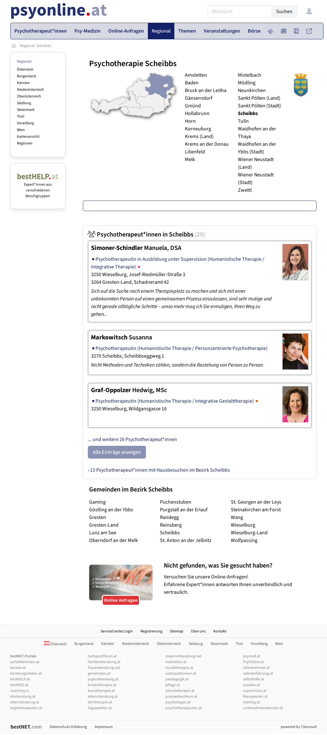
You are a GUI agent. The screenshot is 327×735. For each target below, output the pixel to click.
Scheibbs (44, 46)
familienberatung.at (104, 662)
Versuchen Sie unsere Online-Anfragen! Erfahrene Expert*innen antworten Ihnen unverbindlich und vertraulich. (239, 578)
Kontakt (219, 631)
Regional (27, 46)
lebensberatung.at (103, 696)
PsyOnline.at (253, 662)
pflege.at (172, 685)
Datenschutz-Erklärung (68, 727)
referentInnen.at (256, 667)
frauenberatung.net (104, 667)
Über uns (198, 631)
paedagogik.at (177, 679)
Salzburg (24, 103)
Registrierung (151, 631)
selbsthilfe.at (253, 679)
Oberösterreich (29, 96)
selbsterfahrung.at (258, 673)
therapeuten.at (255, 696)
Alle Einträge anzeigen (117, 452)
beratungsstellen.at (26, 673)
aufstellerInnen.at (24, 662)
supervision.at (254, 690)
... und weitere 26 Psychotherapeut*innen (132, 439)
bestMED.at (19, 685)
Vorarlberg (25, 123)
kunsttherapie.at (101, 690)
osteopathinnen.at (180, 673)
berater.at (18, 667)
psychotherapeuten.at (183, 708)
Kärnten (23, 83)
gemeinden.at (99, 673)
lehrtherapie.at (100, 702)
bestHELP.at (20, 679)
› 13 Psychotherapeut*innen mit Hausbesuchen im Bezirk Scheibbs (159, 470)
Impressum (104, 727)
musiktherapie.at (179, 667)
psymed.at (251, 656)
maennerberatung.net (183, 656)
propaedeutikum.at (181, 696)
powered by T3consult (299, 727)
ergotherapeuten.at (26, 708)
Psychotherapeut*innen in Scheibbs (146, 234)
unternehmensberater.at (263, 708)
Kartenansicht (28, 136)
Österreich (25, 69)
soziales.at (251, 685)
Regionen (25, 143)
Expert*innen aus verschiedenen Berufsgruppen (38, 187)
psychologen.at (178, 702)
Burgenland (26, 76)
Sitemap (176, 631)
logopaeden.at (100, 708)
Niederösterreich (30, 89)
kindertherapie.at (102, 685)
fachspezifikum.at (102, 656)
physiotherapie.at (179, 690)
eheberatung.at (22, 696)
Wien (21, 130)
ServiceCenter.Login (117, 631)
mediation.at (175, 662)
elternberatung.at (24, 702)
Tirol (20, 116)
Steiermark (25, 109)
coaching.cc (19, 690)
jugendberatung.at (103, 679)
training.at (251, 702)
